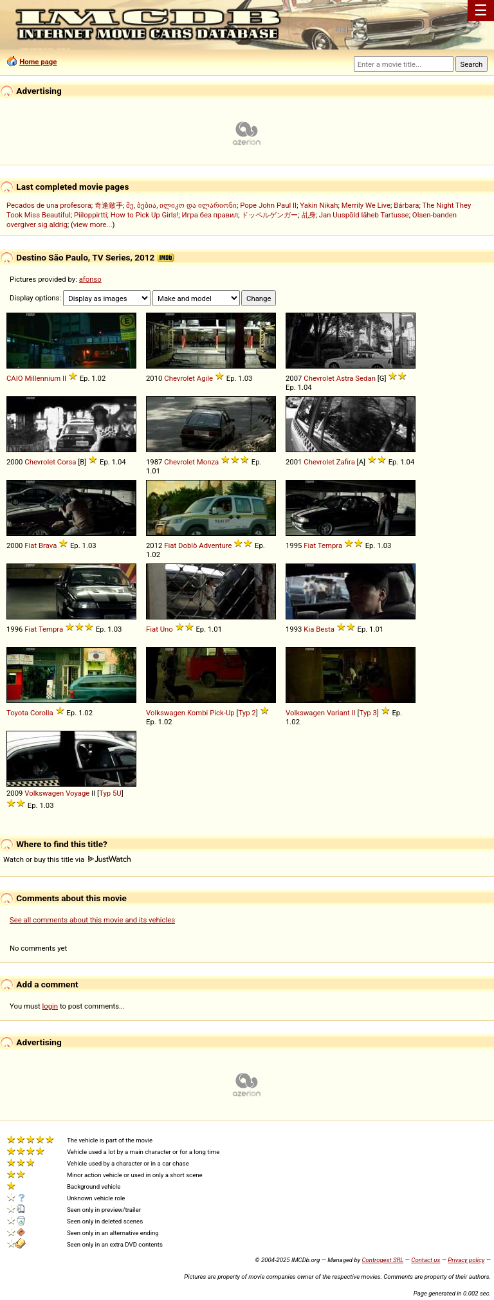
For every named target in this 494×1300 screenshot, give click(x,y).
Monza (208, 461)
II (64, 378)
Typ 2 (246, 712)
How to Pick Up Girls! (144, 214)
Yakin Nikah (319, 205)
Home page (38, 61)
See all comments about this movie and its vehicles (92, 919)
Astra (345, 378)
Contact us (425, 1259)
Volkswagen (165, 712)
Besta (325, 629)
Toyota (17, 712)
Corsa (67, 461)
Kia (309, 629)
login (50, 1006)
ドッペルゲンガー (269, 214)
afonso (90, 279)
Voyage (77, 793)
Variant (338, 712)
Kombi (197, 712)
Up (230, 712)
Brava (48, 545)
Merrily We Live (366, 205)
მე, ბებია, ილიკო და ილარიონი (181, 205)
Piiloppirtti (90, 214)
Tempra (330, 545)
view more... (93, 224)
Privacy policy (466, 1259)
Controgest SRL (382, 1259)
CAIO (14, 378)
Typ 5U (110, 793)
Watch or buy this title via (67, 859)
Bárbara (406, 205)
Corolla (41, 712)
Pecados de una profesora (48, 205)
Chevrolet (179, 378)
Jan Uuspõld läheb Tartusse (364, 214)
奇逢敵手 (109, 205)
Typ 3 (368, 712)
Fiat (30, 545)
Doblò (187, 545)
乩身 (309, 214)
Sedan (365, 378)
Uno (166, 629)
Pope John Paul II (268, 205)
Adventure (215, 545)
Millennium (42, 378)
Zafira (345, 461)
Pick (217, 712)
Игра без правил (209, 214)
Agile (205, 378)
